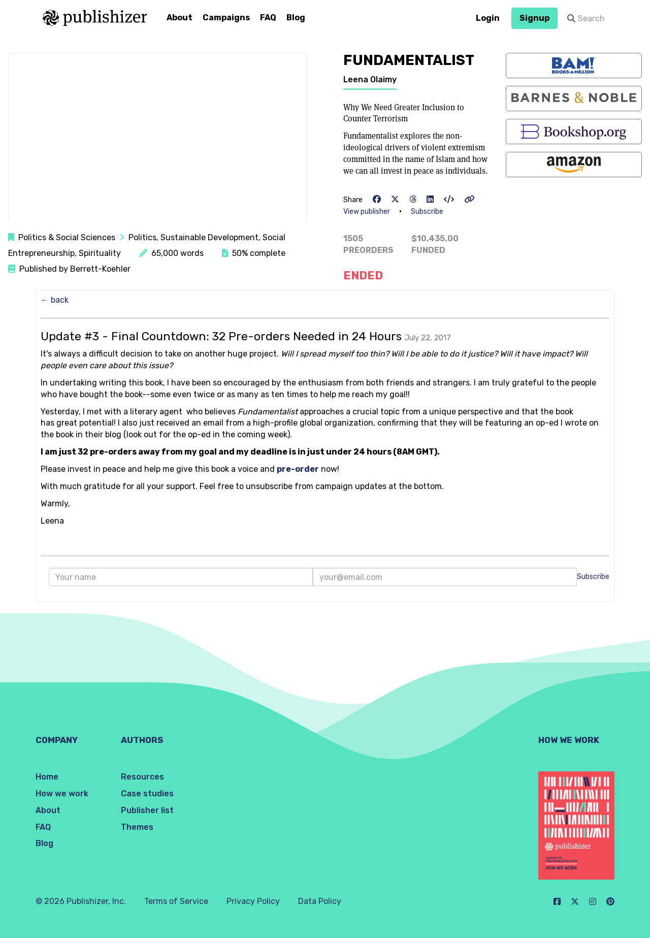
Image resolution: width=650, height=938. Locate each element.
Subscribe (427, 211)
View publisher (366, 211)
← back (55, 300)
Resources (142, 777)
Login (488, 18)
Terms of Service (176, 901)
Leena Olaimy (370, 79)
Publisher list (147, 810)
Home (47, 777)
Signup (534, 18)
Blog (295, 17)
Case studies (147, 793)
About (179, 17)
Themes (137, 827)
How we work (62, 793)
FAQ (268, 17)
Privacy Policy (253, 901)
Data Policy (319, 901)
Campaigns (226, 17)
